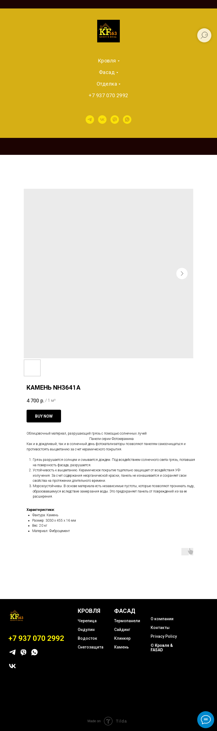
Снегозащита (90, 647)
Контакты (160, 627)
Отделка (107, 84)
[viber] (114, 119)
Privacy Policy (164, 636)
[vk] (102, 119)
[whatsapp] (127, 119)
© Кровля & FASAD (162, 647)
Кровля (107, 61)
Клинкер (122, 638)
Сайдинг (122, 629)
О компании (162, 619)
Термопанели (127, 621)
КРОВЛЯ (89, 611)
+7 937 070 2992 (108, 95)
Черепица (87, 621)
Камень (121, 647)
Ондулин (86, 629)
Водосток (87, 638)
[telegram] (90, 119)
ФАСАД (124, 611)
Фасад (107, 72)
